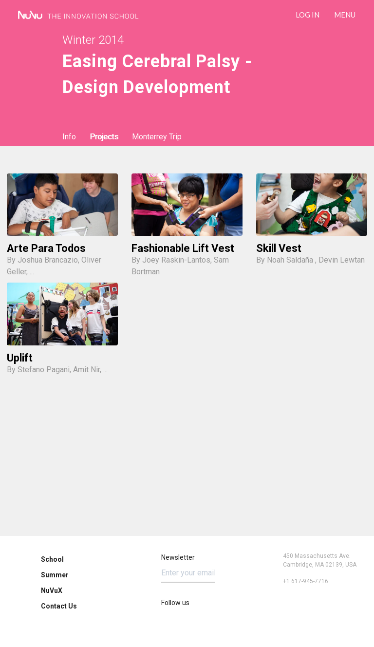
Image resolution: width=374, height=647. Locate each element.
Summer (55, 575)
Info (69, 136)
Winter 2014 (93, 40)
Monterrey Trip (157, 136)
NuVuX (51, 590)
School (52, 559)
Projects (104, 136)
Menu (344, 14)
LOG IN (307, 14)
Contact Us (59, 606)
